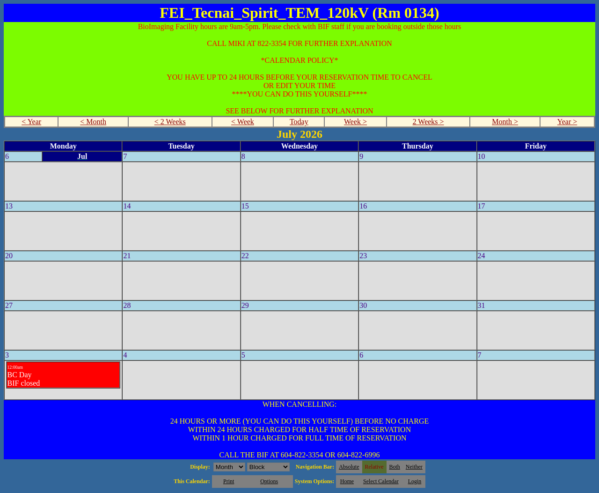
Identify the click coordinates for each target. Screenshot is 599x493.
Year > (567, 122)
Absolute (349, 466)
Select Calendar (381, 481)
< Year (31, 122)
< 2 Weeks (170, 122)
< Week (242, 122)
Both (394, 466)
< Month (93, 122)
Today (299, 122)
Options (269, 481)
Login (415, 481)
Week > (355, 122)
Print (228, 481)
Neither (414, 466)
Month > (505, 122)
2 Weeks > (428, 122)
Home (347, 481)
